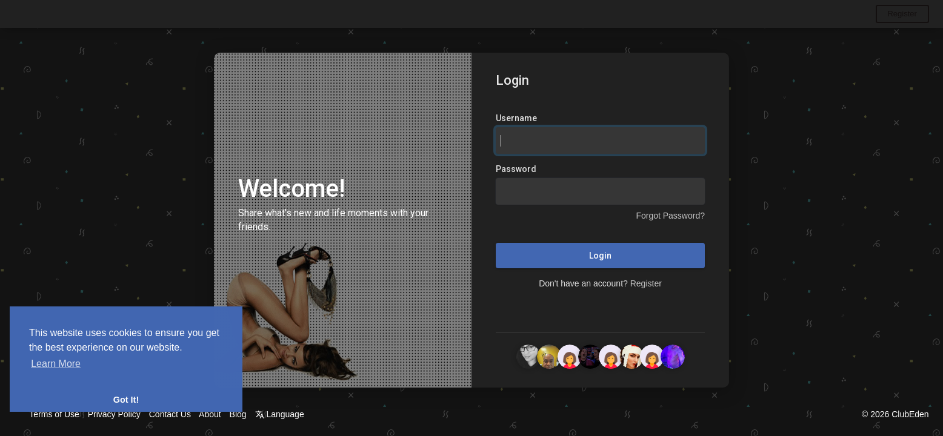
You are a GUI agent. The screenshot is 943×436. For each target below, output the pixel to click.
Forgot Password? (670, 216)
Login (600, 256)
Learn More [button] (56, 363)
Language (279, 414)
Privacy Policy (114, 414)
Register (901, 13)
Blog (238, 414)
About (210, 414)
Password (516, 169)
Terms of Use (54, 414)
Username (516, 119)
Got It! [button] (126, 400)
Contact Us (170, 414)
